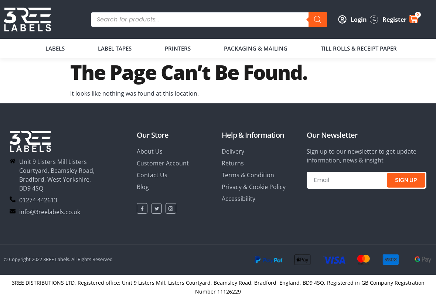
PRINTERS (178, 48)
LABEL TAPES (115, 48)
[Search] (318, 19)
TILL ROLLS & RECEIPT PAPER (359, 48)
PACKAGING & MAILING (255, 48)
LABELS (55, 48)
